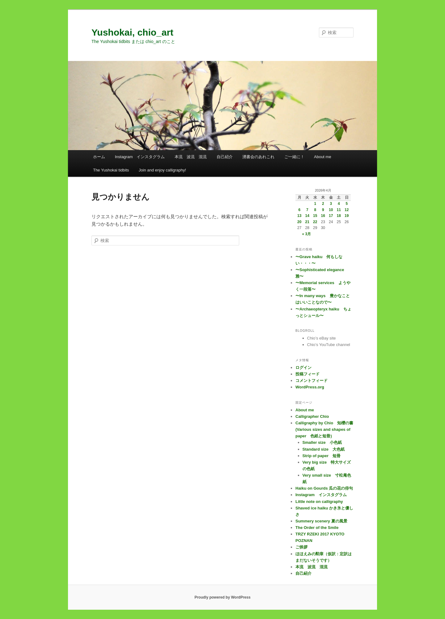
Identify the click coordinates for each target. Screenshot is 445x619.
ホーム (99, 156)
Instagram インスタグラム (140, 156)
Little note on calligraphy (319, 501)
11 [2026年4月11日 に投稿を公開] (339, 210)
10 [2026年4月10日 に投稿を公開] (331, 210)
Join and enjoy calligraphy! (162, 170)
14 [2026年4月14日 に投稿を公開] (307, 216)
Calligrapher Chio (312, 416)
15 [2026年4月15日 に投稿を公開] (315, 216)
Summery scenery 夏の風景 (321, 521)
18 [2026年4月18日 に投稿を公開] (339, 216)
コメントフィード (311, 380)
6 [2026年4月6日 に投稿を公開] (299, 210)
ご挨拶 (301, 547)
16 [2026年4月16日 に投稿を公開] (323, 216)
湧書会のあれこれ (258, 156)
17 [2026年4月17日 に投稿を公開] (331, 216)
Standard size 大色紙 (324, 449)
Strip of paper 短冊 (322, 455)
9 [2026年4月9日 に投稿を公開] (323, 210)
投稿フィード (307, 374)
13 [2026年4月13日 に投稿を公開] (299, 216)
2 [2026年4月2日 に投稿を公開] (323, 203)
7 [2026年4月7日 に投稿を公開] (307, 210)
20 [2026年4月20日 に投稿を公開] (299, 222)
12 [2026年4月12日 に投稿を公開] (347, 210)
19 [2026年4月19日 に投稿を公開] (347, 216)
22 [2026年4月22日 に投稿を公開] (315, 222)
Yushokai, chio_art (132, 32)
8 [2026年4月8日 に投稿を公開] (315, 210)
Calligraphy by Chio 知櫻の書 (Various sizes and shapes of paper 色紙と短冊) (326, 429)
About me (322, 156)
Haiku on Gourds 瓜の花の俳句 (324, 488)
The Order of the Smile (316, 527)
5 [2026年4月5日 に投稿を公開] (346, 203)
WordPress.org (309, 387)
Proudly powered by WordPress (222, 597)
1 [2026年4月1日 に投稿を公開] (315, 203)
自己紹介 (225, 156)
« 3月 (306, 234)
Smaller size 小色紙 (322, 442)
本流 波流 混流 (191, 156)
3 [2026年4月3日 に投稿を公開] (331, 203)
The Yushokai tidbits (111, 170)
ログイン (303, 367)
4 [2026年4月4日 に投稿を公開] (339, 203)
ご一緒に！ (294, 156)
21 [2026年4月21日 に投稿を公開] (307, 222)
